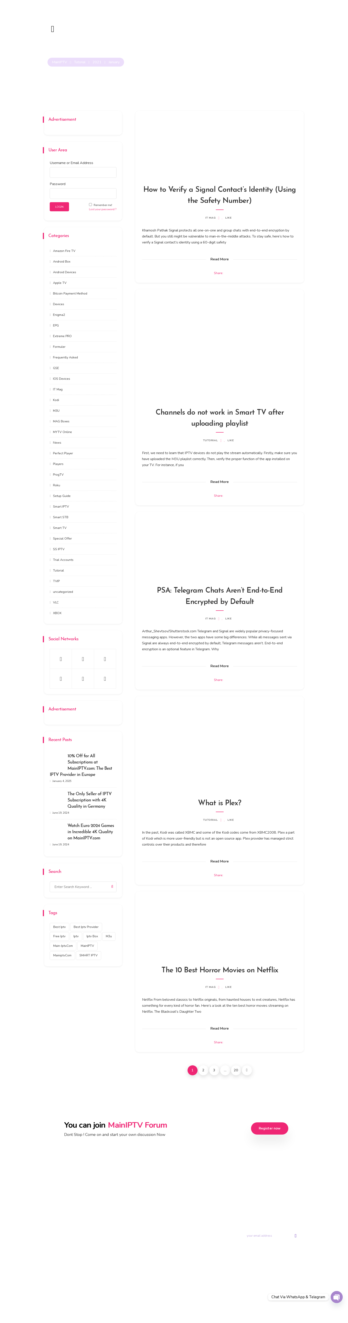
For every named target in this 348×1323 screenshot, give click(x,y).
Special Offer (62, 538)
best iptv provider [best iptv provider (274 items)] (86, 927)
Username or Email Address (71, 162)
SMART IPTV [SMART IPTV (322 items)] (88, 955)
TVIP (56, 581)
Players (58, 464)
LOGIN (59, 207)
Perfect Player (63, 453)
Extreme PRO (62, 336)
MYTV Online (62, 432)
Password (57, 184)
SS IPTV (59, 549)
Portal (211, 1210)
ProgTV (58, 474)
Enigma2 (59, 314)
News (57, 442)
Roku (56, 485)
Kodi (56, 400)
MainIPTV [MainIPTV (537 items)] (87, 946)
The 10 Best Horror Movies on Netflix (219, 971)
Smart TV (60, 528)
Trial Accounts (63, 560)
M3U (56, 410)
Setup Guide (62, 496)
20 (236, 1071)
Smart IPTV (61, 506)
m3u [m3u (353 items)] (109, 936)
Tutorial (210, 441)
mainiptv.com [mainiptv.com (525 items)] (62, 955)
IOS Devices (61, 378)
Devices (58, 304)
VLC (56, 602)
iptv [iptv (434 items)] (76, 936)
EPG (56, 325)
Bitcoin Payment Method (70, 293)
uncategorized (63, 591)
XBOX (57, 613)
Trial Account (187, 1210)
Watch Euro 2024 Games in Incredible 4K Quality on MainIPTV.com (90, 831)
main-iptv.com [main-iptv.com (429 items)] (63, 946)
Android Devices (64, 272)
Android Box (61, 261)
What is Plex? (219, 804)
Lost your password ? (103, 209)
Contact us (214, 1219)
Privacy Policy (189, 1303)
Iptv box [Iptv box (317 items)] (92, 936)
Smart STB (60, 517)
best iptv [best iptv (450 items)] (59, 927)
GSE (56, 368)
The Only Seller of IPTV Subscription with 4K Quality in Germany (89, 800)
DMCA (244, 1303)
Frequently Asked (65, 357)
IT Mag (210, 218)
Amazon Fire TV (64, 251)
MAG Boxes (61, 421)
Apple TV (60, 283)
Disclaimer (262, 1303)
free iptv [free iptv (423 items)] (59, 936)
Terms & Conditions (219, 1303)
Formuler (59, 346)
